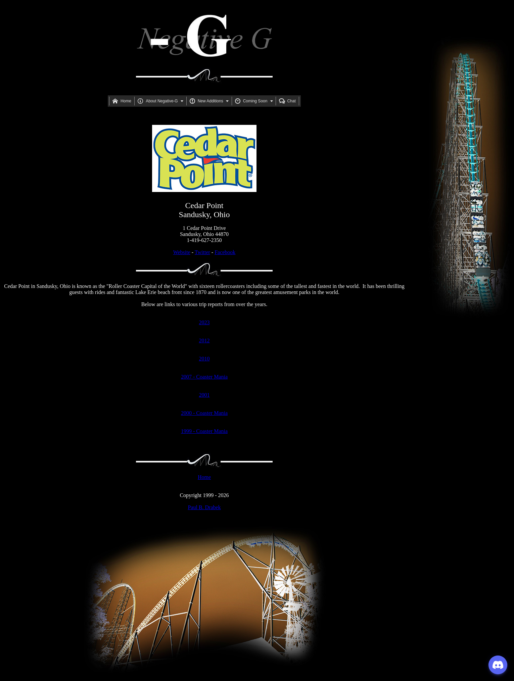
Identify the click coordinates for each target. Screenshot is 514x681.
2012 (204, 340)
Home (204, 477)
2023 (204, 322)
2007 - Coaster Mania (204, 377)
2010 (204, 358)
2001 (204, 395)
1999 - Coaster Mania (204, 431)
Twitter (202, 252)
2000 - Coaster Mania (204, 413)
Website (181, 252)
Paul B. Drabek (204, 507)
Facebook (225, 252)
